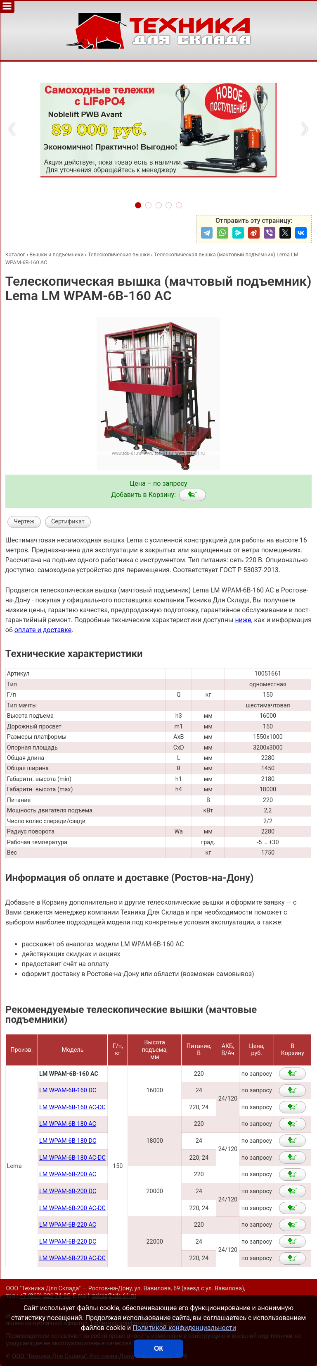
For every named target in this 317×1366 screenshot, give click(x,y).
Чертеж (24, 521)
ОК (158, 1348)
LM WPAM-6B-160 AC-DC (72, 1107)
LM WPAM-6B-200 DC (67, 1191)
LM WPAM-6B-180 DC (67, 1140)
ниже (243, 620)
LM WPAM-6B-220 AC (67, 1224)
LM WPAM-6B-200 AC (67, 1174)
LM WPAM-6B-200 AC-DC (72, 1208)
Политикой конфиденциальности (184, 1328)
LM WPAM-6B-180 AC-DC (72, 1157)
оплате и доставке (43, 630)
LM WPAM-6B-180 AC (67, 1123)
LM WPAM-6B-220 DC (67, 1241)
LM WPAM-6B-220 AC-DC (72, 1258)
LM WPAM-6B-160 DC (67, 1090)
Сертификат (68, 521)
